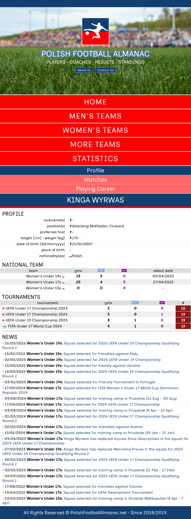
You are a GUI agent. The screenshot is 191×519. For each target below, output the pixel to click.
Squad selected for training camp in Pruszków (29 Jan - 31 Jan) (119, 432)
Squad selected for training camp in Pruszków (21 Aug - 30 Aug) (120, 398)
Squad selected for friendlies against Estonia (102, 486)
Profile (95, 170)
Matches (95, 179)
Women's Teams (95, 130)
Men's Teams (95, 116)
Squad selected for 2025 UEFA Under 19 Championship (112, 359)
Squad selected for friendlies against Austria (103, 426)
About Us (84, 70)
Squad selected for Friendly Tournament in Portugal (109, 382)
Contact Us (105, 70)
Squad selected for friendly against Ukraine (102, 365)
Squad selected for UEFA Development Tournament (108, 492)
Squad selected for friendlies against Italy (101, 353)
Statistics (95, 158)
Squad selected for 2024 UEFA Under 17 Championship (111, 404)
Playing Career (95, 188)
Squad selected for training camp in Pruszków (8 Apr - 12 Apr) (118, 410)
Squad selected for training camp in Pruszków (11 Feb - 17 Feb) (119, 470)
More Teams (95, 144)
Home (95, 101)
